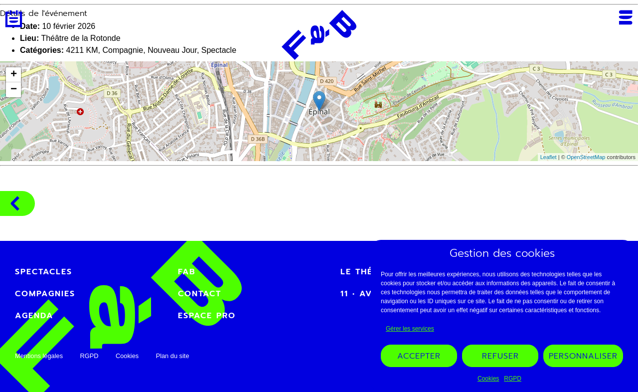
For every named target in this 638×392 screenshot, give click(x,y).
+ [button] (13, 74)
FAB (187, 272)
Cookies (488, 378)
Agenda (13, 18)
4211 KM (82, 50)
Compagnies (15, 203)
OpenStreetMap (586, 157)
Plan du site (172, 356)
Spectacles (43, 272)
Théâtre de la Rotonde (80, 38)
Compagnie (122, 50)
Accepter (419, 356)
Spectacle (218, 50)
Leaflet (548, 157)
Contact (199, 294)
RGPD (512, 378)
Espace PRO (207, 316)
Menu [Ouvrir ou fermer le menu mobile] (625, 17)
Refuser (500, 356)
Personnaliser (583, 356)
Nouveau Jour (172, 50)
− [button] (13, 89)
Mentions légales (39, 356)
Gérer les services (410, 328)
